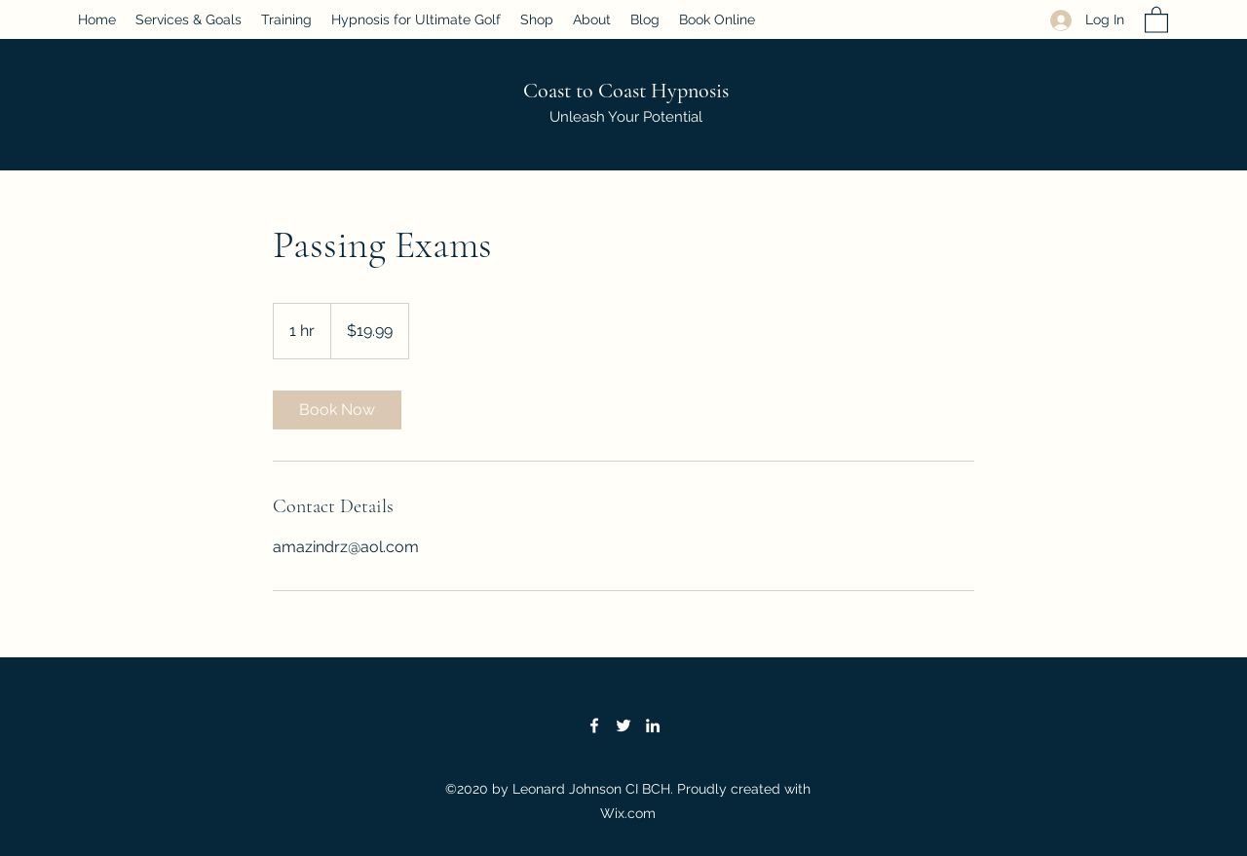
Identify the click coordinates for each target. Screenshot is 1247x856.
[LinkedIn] (652, 725)
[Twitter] (623, 725)
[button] (1156, 19)
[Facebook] (594, 725)
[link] (337, 410)
